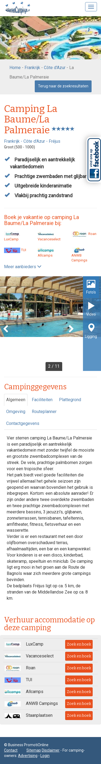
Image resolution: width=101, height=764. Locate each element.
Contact (11, 750)
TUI (15, 250)
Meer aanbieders (22, 266)
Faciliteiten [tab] (42, 399)
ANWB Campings (79, 255)
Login (45, 755)
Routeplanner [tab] (44, 411)
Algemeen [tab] (15, 399)
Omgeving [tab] (15, 411)
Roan (83, 234)
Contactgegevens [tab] (22, 423)
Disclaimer (51, 750)
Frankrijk (32, 67)
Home (15, 67)
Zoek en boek (79, 644)
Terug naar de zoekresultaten (63, 86)
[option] (50, 323)
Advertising (27, 755)
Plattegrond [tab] (70, 399)
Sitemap (33, 750)
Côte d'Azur (54, 67)
